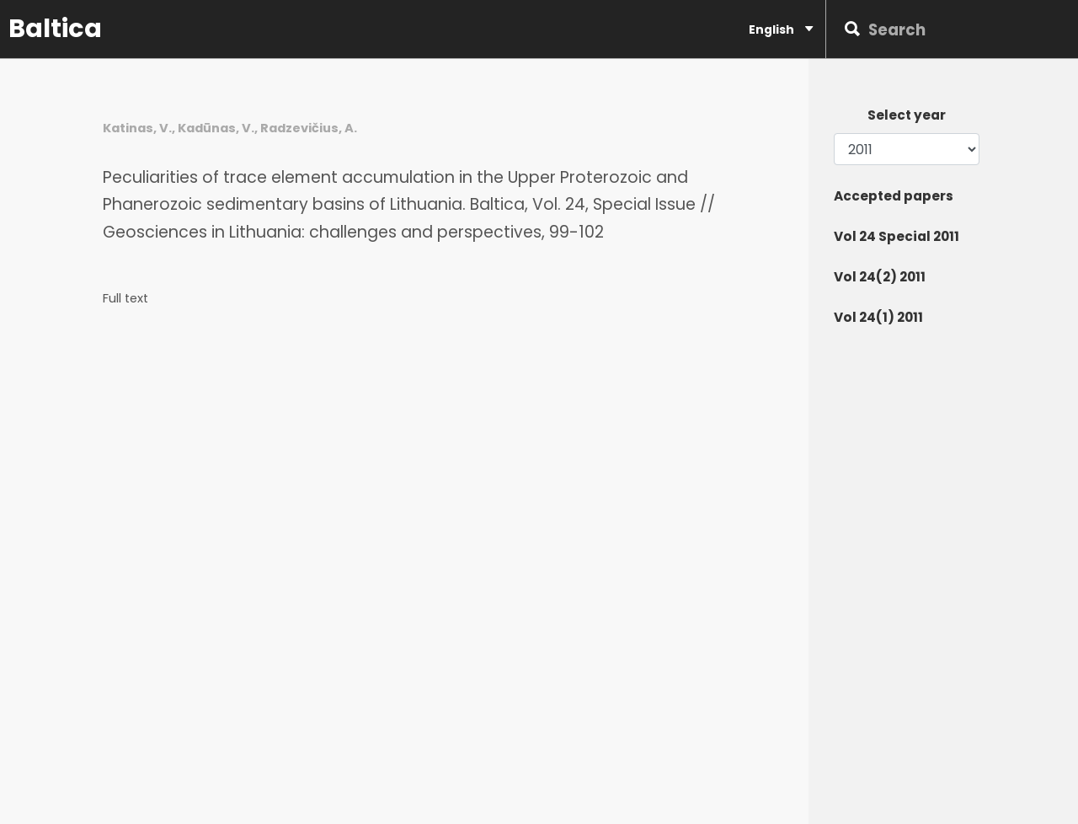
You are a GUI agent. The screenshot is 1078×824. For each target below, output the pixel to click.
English (781, 29)
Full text (125, 299)
